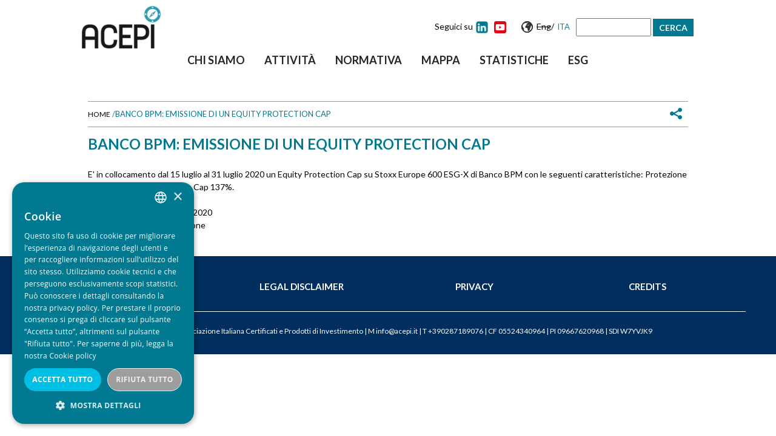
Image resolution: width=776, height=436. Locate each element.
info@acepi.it (397, 330)
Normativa (368, 60)
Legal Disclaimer (301, 286)
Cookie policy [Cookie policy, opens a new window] (72, 356)
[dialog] (103, 303)
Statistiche (514, 60)
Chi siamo (216, 60)
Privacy (474, 286)
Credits (647, 286)
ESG (578, 60)
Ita (563, 26)
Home (99, 114)
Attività (290, 60)
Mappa (440, 60)
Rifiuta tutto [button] (144, 379)
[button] (103, 405)
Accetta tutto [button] (62, 379)
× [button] (177, 197)
